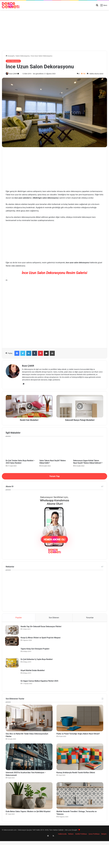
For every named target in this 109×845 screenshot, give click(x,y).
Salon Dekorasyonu (23, 56)
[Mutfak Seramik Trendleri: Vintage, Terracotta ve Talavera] (79, 800)
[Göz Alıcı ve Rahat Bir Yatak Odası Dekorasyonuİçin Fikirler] (29, 719)
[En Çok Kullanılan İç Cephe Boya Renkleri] (12, 663)
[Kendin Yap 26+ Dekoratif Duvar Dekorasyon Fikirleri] (12, 630)
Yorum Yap (54, 476)
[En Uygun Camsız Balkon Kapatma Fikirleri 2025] (12, 684)
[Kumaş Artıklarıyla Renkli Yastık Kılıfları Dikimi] (79, 760)
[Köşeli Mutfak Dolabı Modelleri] (12, 674)
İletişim (104, 840)
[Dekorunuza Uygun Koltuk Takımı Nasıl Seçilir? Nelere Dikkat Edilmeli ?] (88, 448)
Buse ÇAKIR (14, 74)
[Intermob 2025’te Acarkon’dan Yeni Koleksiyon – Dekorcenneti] (29, 760)
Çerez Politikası (94, 840)
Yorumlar (89, 618)
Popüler (18, 618)
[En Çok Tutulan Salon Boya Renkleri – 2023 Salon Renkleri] (21, 448)
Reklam (71, 840)
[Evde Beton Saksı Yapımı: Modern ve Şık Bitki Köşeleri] (29, 800)
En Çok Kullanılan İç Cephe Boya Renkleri (37, 660)
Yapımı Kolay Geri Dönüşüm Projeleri (35, 650)
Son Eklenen (54, 618)
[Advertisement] (54, 29)
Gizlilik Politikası (81, 840)
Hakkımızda (62, 840)
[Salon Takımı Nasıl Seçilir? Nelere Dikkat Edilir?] (54, 448)
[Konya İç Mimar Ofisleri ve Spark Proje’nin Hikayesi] (12, 642)
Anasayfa (10, 56)
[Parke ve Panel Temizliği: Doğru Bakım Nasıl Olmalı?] (79, 719)
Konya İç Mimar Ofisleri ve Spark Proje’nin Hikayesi (41, 638)
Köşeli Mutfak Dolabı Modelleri (33, 671)
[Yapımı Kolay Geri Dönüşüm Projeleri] (12, 652)
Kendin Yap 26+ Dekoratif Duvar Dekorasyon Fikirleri (41, 627)
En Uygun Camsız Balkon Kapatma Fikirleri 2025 (40, 682)
